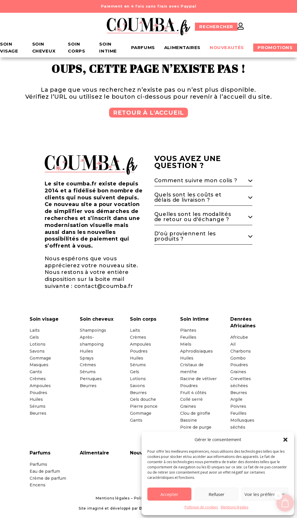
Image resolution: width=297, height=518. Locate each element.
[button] (285, 440)
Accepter (169, 494)
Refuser (216, 494)
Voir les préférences (265, 494)
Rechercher (216, 26)
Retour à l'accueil (148, 112)
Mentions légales (234, 507)
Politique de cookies (201, 507)
